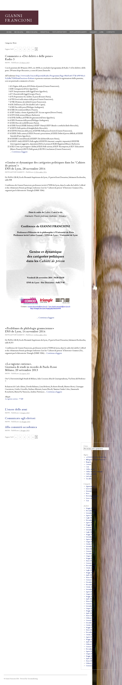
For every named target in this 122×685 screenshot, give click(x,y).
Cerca (86, 446)
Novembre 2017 (90, 585)
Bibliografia (31, 32)
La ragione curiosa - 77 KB (14, 399)
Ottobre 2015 (90, 625)
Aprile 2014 (89, 642)
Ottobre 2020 (90, 544)
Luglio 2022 (89, 532)
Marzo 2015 (89, 630)
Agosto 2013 (89, 651)
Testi (87, 501)
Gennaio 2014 (90, 647)
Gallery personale (91, 474)
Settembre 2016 (90, 606)
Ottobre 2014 (90, 635)
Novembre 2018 (90, 565)
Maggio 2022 (90, 534)
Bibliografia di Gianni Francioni (95, 460)
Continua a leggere (20, 151)
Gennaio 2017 (90, 604)
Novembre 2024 (90, 511)
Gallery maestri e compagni (94, 471)
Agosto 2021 (89, 539)
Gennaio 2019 (90, 563)
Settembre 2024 (90, 513)
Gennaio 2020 (90, 551)
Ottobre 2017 (90, 587)
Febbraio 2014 (90, 644)
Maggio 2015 (90, 627)
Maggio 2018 (90, 573)
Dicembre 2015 (90, 623)
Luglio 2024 (89, 518)
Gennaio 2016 (90, 620)
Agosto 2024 (89, 515)
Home (9, 32)
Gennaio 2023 (90, 527)
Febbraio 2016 (90, 618)
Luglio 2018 (89, 570)
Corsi (87, 467)
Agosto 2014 (89, 637)
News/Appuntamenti (78, 32)
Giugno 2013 (90, 654)
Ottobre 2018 (90, 568)
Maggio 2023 (90, 525)
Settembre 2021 (90, 537)
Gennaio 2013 (90, 666)
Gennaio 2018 (90, 580)
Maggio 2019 (90, 558)
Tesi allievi (89, 479)
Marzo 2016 (89, 616)
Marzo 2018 (89, 577)
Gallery (93, 32)
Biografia (18, 32)
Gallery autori (90, 469)
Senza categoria (91, 498)
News (7, 62)
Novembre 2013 (90, 649)
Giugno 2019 (90, 556)
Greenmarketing (33, 679)
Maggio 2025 (90, 508)
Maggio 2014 (90, 639)
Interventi (89, 489)
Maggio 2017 (90, 596)
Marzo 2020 (89, 549)
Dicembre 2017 (90, 582)
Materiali (89, 491)
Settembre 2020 (90, 546)
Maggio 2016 (90, 611)
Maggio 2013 (90, 656)
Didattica (44, 32)
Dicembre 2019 (90, 554)
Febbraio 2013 (90, 663)
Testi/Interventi (59, 32)
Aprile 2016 (89, 613)
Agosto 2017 (89, 592)
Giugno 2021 (90, 542)
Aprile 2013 (89, 658)
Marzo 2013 (89, 661)
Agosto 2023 (89, 523)
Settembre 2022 (90, 530)
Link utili (89, 476)
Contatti (110, 32)
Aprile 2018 (89, 575)
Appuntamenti (90, 486)
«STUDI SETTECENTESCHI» (96, 457)
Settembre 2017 (90, 589)
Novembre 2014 (90, 632)
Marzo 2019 (89, 561)
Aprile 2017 (89, 599)
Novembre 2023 (90, 520)
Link (101, 32)
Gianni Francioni (18, 18)
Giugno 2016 (90, 608)
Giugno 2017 (90, 594)
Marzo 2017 (89, 601)
